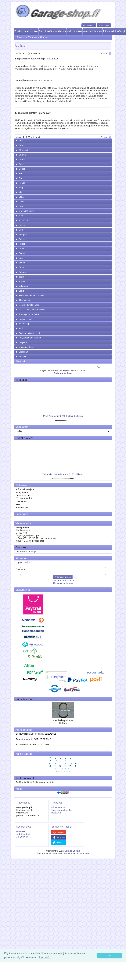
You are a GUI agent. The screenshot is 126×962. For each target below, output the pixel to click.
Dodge (22, 169)
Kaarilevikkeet (25, 319)
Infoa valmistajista (92, 31)
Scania (22, 253)
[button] (88, 25)
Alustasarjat (24, 300)
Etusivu (18, 31)
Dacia (21, 164)
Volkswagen (24, 286)
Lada (21, 197)
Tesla (21, 277)
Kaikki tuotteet (74, 31)
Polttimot (23, 356)
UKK (18, 504)
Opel (21, 230)
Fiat (20, 173)
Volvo (21, 291)
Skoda (22, 263)
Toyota (22, 281)
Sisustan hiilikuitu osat (29, 333)
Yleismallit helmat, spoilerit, (32, 295)
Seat (21, 258)
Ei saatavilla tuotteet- (32, 744)
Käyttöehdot (22, 507)
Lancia (22, 201)
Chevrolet (23, 150)
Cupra (22, 159)
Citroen (22, 155)
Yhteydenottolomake (61, 810)
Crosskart (23, 352)
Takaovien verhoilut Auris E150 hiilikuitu (63, 476)
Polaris (22, 239)
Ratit (21, 328)
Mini (21, 216)
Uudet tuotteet (30, 31)
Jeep (21, 187)
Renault (22, 248)
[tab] (63, 140)
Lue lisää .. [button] (45, 957)
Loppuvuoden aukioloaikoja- (36, 734)
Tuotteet (32, 37)
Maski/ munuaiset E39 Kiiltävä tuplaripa (63, 418)
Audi (21, 141)
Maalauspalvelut (26, 347)
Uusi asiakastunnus (63, 583)
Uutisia (44, 37)
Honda (22, 183)
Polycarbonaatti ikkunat (30, 338)
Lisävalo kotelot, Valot (29, 305)
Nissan (22, 225)
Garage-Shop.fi (72, 851)
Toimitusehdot (110, 31)
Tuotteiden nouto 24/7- (33, 739)
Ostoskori (21, 547)
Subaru (22, 272)
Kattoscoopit (25, 323)
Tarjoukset (44, 31)
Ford (21, 178)
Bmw (21, 145)
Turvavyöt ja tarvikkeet (29, 314)
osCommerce (55, 853)
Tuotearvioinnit (24, 778)
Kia (20, 192)
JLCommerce (82, 853)
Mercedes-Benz (26, 211)
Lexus (22, 206)
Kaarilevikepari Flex (63, 720)
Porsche (23, 244)
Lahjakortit (24, 342)
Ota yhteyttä (22, 492)
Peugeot (23, 234)
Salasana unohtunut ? (63, 580)
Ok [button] (109, 955)
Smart (22, 267)
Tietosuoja (21, 501)
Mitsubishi (23, 220)
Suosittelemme (58, 31)
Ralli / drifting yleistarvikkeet (32, 309)
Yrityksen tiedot (24, 498)
